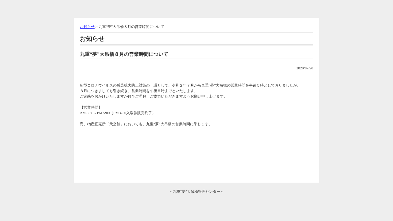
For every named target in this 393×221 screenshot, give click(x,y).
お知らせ (87, 27)
